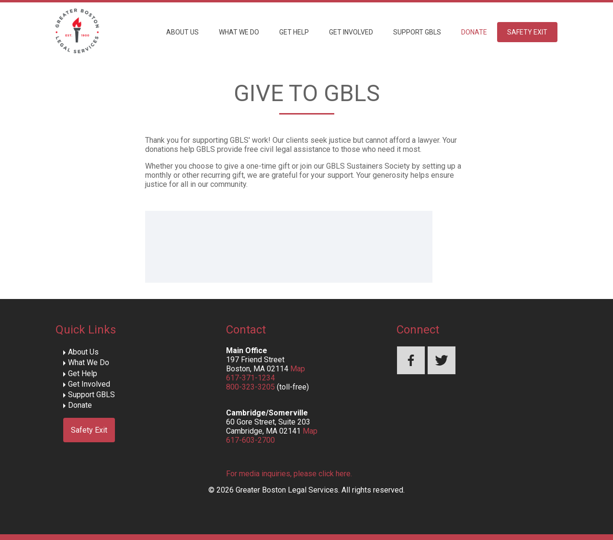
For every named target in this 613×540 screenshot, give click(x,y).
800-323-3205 (250, 386)
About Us (182, 32)
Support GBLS (417, 32)
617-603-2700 (250, 440)
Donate (474, 32)
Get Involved (351, 32)
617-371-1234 (250, 377)
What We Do (239, 32)
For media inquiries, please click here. (289, 473)
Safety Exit (527, 32)
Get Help (294, 32)
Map (297, 368)
